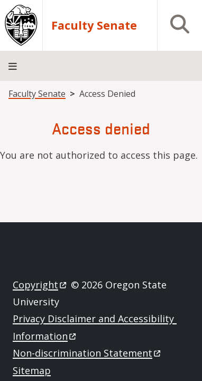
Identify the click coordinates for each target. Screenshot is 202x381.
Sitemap (32, 370)
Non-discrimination (87, 353)
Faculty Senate (94, 26)
